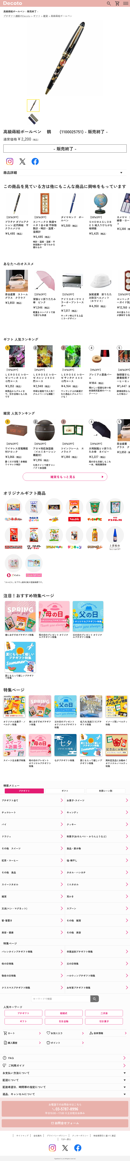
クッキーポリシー (80, 1135)
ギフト (23, 1021)
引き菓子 (104, 1021)
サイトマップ (22, 1135)
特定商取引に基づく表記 (104, 1135)
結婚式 (63, 1013)
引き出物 (63, 1021)
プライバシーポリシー (57, 1135)
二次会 (104, 1013)
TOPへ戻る (66, 1139)
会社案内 (38, 1135)
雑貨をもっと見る (62, 477)
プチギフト (23, 1013)
